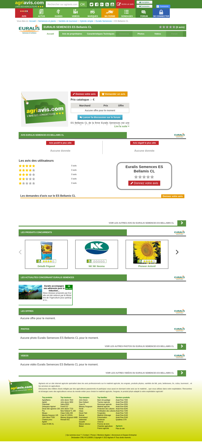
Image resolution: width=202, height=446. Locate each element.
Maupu (44, 413)
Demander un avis (113, 94)
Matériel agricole (103, 406)
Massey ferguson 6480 (69, 417)
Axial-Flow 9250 (122, 404)
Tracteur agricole (103, 402)
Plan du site (120, 428)
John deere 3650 (67, 402)
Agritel (44, 402)
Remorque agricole (104, 404)
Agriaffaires (46, 400)
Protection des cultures (105, 409)
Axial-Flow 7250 (122, 400)
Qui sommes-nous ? (73, 435)
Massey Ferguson (85, 406)
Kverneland (83, 417)
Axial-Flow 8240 (122, 409)
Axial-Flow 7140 (122, 413)
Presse (93, 435)
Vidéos (157, 34)
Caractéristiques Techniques (100, 34)
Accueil (50, 34)
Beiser (81, 426)
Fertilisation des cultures (106, 411)
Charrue (100, 422)
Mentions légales (103, 435)
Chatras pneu (47, 420)
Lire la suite (121, 126)
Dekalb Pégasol (46, 266)
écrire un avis (125, 4)
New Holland (84, 402)
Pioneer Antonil (147, 266)
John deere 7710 (67, 409)
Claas (81, 411)
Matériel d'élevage (104, 415)
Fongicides (101, 413)
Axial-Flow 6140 (122, 415)
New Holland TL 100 (68, 411)
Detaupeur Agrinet (49, 406)
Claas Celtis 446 (67, 413)
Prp (43, 411)
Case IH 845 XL (48, 424)
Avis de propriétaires (72, 34)
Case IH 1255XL (67, 415)
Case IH (82, 404)
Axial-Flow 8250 (122, 402)
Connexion (144, 6)
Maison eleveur (84, 424)
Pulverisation (102, 417)
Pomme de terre (103, 424)
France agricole (103, 428)
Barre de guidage (103, 400)
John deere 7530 (48, 417)
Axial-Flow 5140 (122, 417)
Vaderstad (83, 420)
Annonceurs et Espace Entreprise (124, 435)
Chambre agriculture (105, 426)
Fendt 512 (64, 406)
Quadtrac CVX (121, 420)
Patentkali (45, 404)
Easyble (82, 422)
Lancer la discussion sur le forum (100, 117)
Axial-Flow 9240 (122, 406)
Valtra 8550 (65, 404)
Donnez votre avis (84, 94)
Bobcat (81, 415)
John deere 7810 (67, 400)
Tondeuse (101, 420)
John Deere (83, 400)
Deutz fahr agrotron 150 (51, 409)
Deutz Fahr (83, 413)
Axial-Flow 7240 (122, 411)
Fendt (81, 409)
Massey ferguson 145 (50, 415)
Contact (86, 435)
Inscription (144, 2)
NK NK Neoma (97, 266)
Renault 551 (65, 420)
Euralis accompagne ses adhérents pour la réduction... (54, 288)
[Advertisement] (102, 63)
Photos (141, 34)
